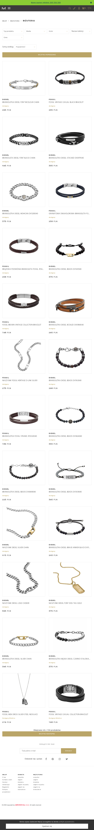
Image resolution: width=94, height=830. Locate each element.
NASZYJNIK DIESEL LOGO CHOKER (15, 617)
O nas (4, 796)
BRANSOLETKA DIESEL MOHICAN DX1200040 (20, 216)
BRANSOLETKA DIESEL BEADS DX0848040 (19, 503)
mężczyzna (15, 21)
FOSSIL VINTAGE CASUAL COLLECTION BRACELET (68, 732)
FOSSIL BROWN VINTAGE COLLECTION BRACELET (21, 331)
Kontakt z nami (7, 799)
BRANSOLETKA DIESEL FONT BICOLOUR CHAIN (20, 102)
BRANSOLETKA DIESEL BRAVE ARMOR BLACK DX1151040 (69, 560)
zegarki (20, 799)
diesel (5, 99)
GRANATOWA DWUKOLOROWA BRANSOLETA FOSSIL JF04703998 (69, 216)
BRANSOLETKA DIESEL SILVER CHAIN (16, 675)
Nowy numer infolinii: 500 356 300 (46, 2)
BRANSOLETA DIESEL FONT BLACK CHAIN (18, 159)
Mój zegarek (4, 8)
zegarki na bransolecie (21, 807)
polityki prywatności (66, 822)
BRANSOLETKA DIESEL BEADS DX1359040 (65, 503)
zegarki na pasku (23, 804)
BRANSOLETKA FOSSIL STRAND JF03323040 (19, 446)
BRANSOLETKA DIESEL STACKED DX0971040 (66, 159)
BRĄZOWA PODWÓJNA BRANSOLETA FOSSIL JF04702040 (23, 274)
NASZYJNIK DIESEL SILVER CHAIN (15, 560)
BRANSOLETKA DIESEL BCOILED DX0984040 (66, 331)
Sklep (4, 21)
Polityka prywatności (6, 810)
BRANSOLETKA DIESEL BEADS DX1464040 (65, 446)
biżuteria (21, 801)
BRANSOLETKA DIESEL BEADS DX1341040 (65, 274)
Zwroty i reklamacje (6, 802)
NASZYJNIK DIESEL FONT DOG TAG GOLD (65, 617)
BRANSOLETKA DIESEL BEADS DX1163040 (65, 388)
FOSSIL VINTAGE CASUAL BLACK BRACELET (66, 102)
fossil (52, 99)
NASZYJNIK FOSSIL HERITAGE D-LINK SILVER (19, 388)
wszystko (21, 796)
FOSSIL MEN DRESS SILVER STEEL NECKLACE (20, 732)
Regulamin (5, 806)
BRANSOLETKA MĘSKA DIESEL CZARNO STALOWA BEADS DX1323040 (69, 675)
